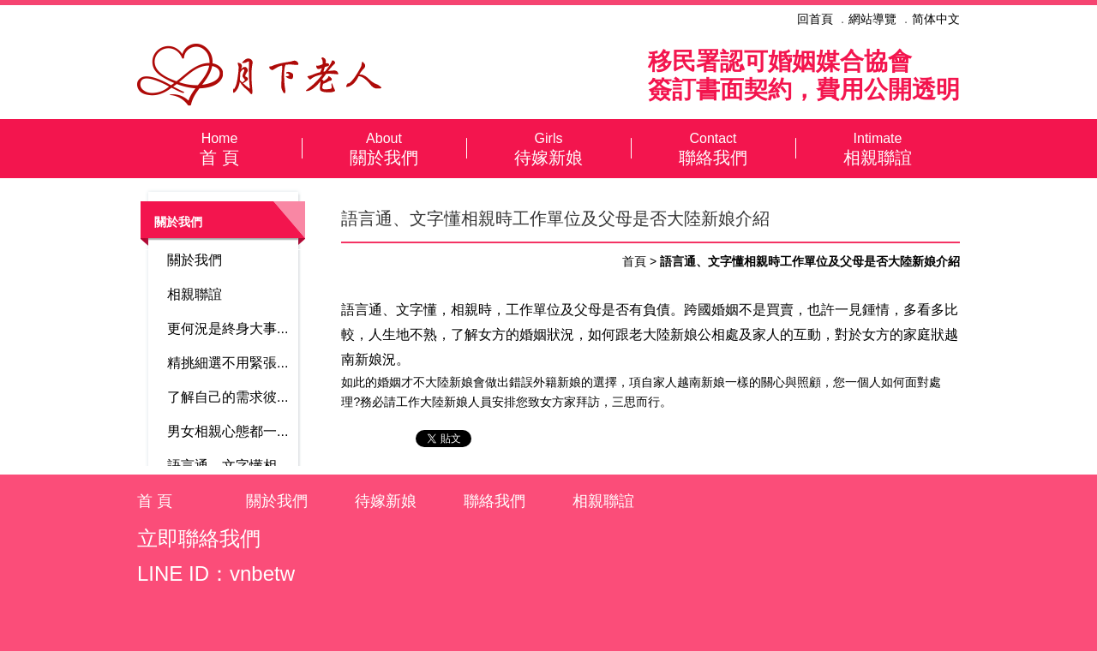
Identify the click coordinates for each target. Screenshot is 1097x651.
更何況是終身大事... (227, 328)
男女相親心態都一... (227, 431)
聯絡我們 (713, 148)
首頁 (634, 261)
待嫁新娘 (548, 148)
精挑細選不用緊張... (227, 362)
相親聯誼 (877, 148)
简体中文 (936, 19)
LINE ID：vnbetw (216, 573)
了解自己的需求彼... (227, 397)
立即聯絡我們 (199, 538)
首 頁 (219, 148)
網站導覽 (872, 19)
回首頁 (815, 19)
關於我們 (384, 148)
